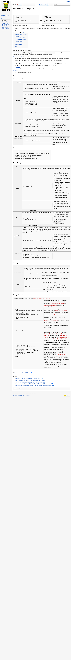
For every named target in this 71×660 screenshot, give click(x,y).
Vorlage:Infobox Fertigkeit (61, 310)
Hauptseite (3, 14)
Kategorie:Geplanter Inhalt (50, 304)
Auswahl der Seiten (18, 56)
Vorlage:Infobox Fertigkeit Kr (51, 313)
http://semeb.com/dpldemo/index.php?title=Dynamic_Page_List (29, 381)
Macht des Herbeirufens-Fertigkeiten (41, 297)
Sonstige (15, 70)
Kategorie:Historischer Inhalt (57, 303)
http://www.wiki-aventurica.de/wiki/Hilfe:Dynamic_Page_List (28, 377)
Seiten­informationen (6, 30)
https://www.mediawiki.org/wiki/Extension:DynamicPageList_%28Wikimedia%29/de (34, 384)
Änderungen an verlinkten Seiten (5, 24)
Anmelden (68, 1)
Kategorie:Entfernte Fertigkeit (59, 338)
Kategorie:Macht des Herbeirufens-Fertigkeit (54, 301)
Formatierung (16, 67)
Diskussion (19, 4)
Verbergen (25, 32)
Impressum (28, 394)
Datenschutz (15, 394)
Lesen (38, 4)
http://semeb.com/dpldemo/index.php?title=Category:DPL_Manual (30, 379)
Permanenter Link (5, 28)
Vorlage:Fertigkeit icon (64, 336)
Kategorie (16, 388)
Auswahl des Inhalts (18, 62)
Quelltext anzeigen (44, 4)
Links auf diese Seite (6, 21)
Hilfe (20, 388)
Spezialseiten (5, 25)
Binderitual (35, 329)
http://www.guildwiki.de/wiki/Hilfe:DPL (22, 372)
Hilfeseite (14, 4)
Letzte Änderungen (5, 15)
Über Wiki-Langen (21, 394)
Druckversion (5, 27)
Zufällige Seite (4, 16)
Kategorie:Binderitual (49, 333)
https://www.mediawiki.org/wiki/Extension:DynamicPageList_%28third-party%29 (33, 383)
